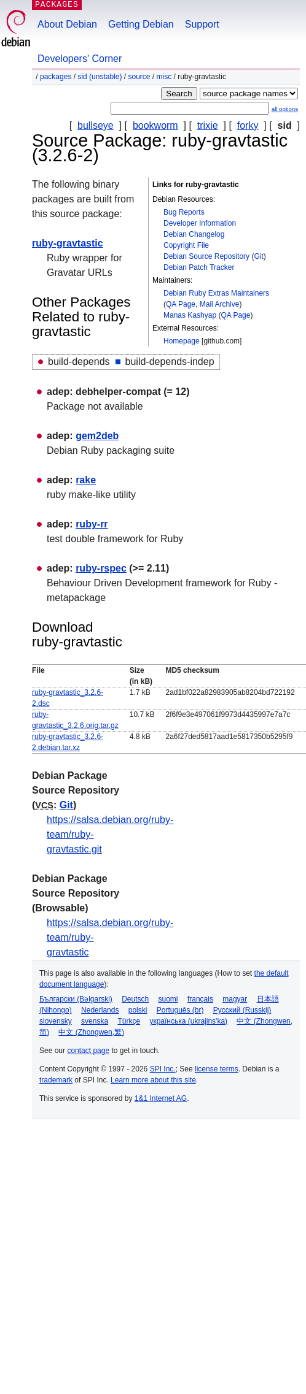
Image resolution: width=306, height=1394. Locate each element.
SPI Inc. (163, 1069)
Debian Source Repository (206, 256)
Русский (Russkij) (242, 1010)
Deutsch (135, 999)
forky (248, 125)
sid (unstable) (99, 76)
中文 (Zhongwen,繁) (91, 1032)
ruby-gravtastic (67, 243)
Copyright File (186, 245)
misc (164, 76)
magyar (234, 999)
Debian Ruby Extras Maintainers (216, 293)
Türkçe (128, 1021)
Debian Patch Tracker (198, 267)
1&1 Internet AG (161, 1098)
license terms (216, 1069)
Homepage (181, 341)
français (200, 999)
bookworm (155, 125)
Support (202, 24)
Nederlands (100, 1010)
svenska (94, 1021)
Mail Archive (220, 304)
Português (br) (180, 1010)
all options (285, 108)
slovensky (55, 1021)
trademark (56, 1080)
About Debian (67, 24)
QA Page (180, 304)
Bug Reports (184, 212)
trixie (207, 125)
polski (137, 1010)
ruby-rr (92, 524)
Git (258, 256)
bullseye (95, 125)
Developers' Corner (79, 58)
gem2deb (97, 436)
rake (86, 480)
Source (139, 76)
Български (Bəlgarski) (75, 999)
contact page (88, 1050)
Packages (55, 76)
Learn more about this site (153, 1080)
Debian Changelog (193, 234)
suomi (168, 999)
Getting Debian (141, 24)
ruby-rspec (101, 568)
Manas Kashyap (189, 315)
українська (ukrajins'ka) (188, 1021)
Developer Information (199, 223)
